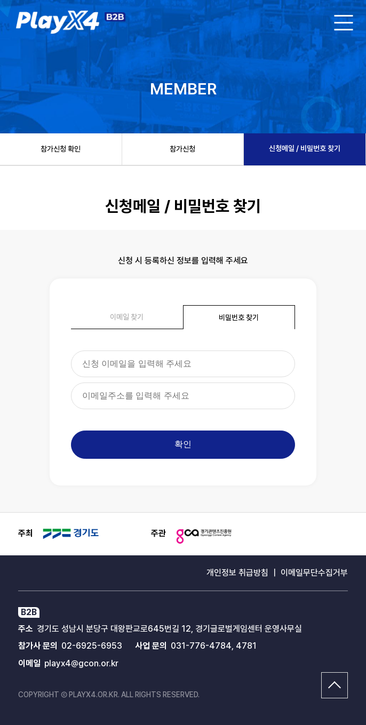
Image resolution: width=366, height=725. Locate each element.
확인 (183, 444)
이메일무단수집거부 (314, 573)
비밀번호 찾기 (239, 317)
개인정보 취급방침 (237, 573)
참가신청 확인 (61, 149)
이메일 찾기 (127, 317)
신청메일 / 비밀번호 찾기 (304, 148)
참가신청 (182, 149)
